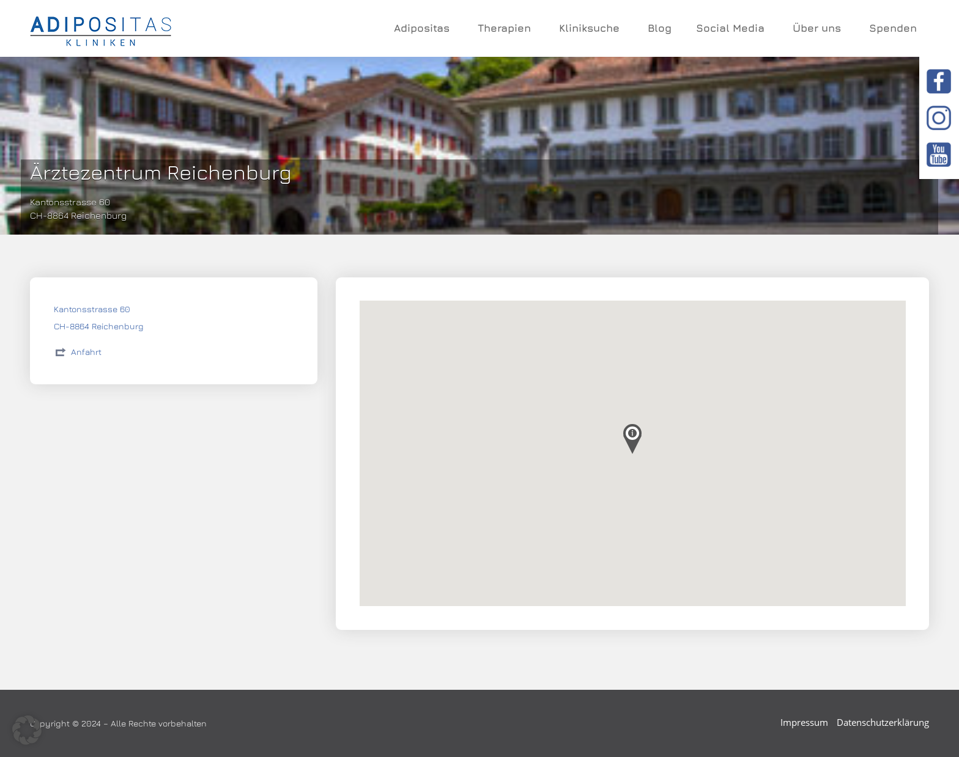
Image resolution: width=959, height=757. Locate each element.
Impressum (804, 722)
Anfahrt (86, 351)
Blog (660, 28)
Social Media (732, 28)
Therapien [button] (506, 28)
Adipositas (423, 28)
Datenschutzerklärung (883, 722)
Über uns (819, 28)
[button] (27, 730)
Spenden (893, 28)
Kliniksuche (591, 28)
